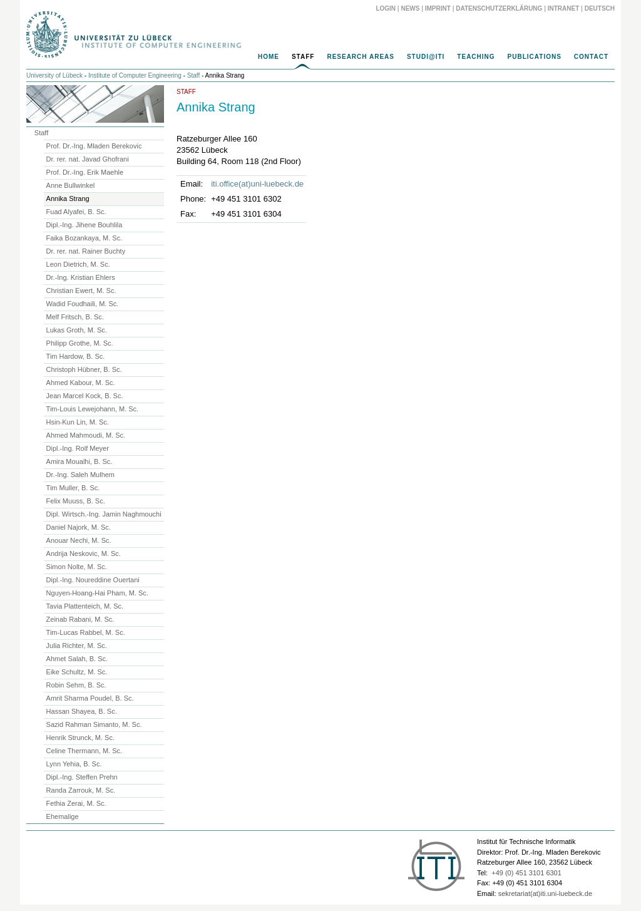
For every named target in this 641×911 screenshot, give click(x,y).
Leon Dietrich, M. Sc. (78, 264)
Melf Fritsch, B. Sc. (75, 317)
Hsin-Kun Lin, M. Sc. (77, 422)
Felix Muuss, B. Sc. (75, 501)
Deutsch (600, 8)
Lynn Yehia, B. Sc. (74, 764)
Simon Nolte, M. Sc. (76, 566)
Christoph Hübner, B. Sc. (84, 369)
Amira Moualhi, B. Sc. (79, 461)
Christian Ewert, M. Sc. (81, 290)
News (410, 8)
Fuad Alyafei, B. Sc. (76, 211)
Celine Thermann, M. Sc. (84, 750)
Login (386, 8)
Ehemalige (62, 816)
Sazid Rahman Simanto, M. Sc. (94, 724)
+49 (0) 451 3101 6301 (526, 873)
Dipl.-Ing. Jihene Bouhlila (84, 225)
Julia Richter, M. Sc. (76, 645)
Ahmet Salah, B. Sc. (77, 658)
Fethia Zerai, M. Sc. (76, 803)
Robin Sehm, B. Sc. (76, 685)
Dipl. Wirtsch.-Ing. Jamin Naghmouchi (104, 514)
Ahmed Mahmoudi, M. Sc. (86, 435)
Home (268, 56)
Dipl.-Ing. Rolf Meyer (77, 448)
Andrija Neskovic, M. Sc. (83, 553)
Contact (591, 56)
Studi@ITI (425, 56)
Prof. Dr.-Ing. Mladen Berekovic (94, 146)
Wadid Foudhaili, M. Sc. (82, 303)
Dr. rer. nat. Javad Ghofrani (87, 159)
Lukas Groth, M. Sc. (76, 330)
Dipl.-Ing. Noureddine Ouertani (93, 580)
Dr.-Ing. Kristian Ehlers (80, 277)
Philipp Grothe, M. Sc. (79, 343)
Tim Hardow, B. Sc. (75, 356)
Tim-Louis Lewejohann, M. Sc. (92, 409)
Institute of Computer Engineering (135, 75)
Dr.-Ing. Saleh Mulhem (80, 474)
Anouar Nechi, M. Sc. (78, 540)
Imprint (438, 8)
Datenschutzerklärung (499, 8)
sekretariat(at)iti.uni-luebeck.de (545, 893)
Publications (535, 56)
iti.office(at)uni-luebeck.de (257, 183)
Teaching (476, 56)
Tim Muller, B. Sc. (73, 488)
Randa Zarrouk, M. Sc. (81, 790)
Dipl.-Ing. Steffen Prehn (82, 777)
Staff (303, 56)
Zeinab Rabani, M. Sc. (80, 619)
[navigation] (320, 60)
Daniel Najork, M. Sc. (78, 527)
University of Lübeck (54, 75)
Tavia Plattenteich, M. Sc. (85, 606)
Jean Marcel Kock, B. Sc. (84, 395)
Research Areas (360, 56)
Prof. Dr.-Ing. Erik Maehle (85, 172)
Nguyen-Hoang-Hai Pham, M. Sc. (97, 593)
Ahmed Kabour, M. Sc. (80, 382)
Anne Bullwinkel (70, 185)
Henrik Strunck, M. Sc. (80, 737)
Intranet (564, 8)
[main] (320, 157)
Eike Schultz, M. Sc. (77, 672)
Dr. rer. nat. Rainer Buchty (86, 251)
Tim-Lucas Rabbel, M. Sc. (85, 632)
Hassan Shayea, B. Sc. (81, 711)
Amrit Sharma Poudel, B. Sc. (90, 698)
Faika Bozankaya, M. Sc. (84, 238)
